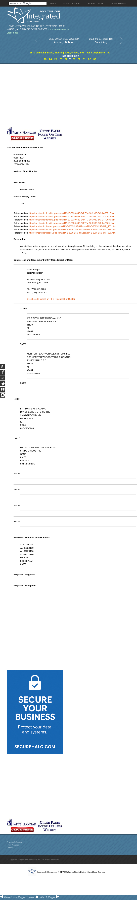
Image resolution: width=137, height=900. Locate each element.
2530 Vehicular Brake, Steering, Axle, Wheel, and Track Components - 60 (70, 52)
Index (33, 897)
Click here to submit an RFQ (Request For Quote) (51, 299)
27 (66, 59)
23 (45, 59)
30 (79, 59)
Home (10, 26)
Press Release (13, 845)
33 (94, 59)
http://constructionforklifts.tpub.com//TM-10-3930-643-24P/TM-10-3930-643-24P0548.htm (72, 216)
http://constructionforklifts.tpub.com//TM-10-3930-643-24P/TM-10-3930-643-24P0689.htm (72, 219)
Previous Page (12, 897)
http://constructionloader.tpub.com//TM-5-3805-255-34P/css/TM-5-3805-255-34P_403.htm (72, 226)
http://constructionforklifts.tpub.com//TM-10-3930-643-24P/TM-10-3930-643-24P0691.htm (72, 223)
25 (55, 59)
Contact (10, 848)
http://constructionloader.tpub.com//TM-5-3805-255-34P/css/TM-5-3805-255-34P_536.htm (72, 233)
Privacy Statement (14, 842)
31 (84, 59)
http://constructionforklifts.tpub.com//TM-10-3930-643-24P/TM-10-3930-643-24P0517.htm (72, 213)
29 (74, 59)
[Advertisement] (35, 95)
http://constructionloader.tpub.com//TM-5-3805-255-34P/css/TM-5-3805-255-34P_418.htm (72, 229)
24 (50, 59)
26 (61, 59)
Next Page (49, 897)
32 (89, 59)
